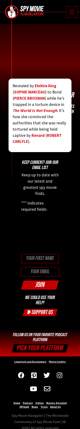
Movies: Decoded (56, 403)
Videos (39, 403)
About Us (55, 406)
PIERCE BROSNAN (29, 98)
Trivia (44, 406)
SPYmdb (24, 406)
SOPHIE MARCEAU (29, 92)
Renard (38, 135)
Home (16, 403)
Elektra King (45, 85)
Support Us (40, 312)
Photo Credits (57, 361)
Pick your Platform (40, 348)
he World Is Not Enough (36, 110)
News (35, 406)
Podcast (28, 403)
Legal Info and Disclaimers (30, 361)
